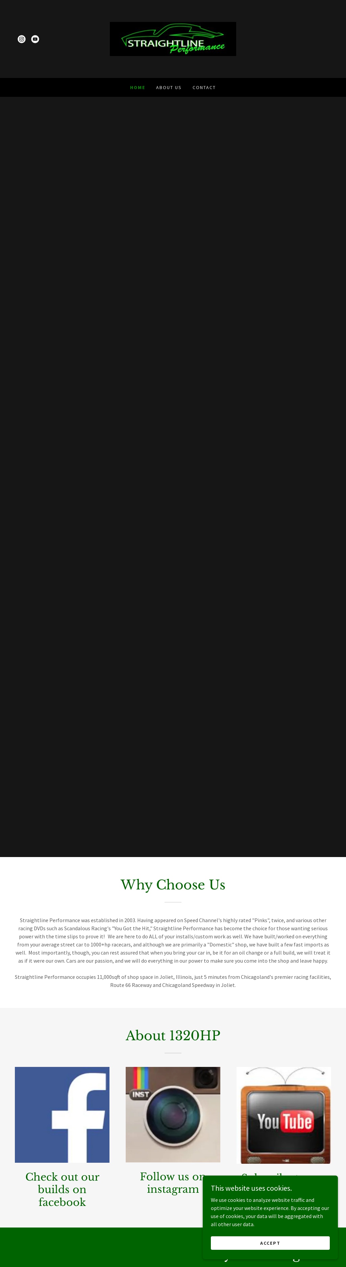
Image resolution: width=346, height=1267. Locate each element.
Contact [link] (204, 87)
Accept (270, 1243)
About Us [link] (169, 87)
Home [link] (137, 87)
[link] (21, 39)
